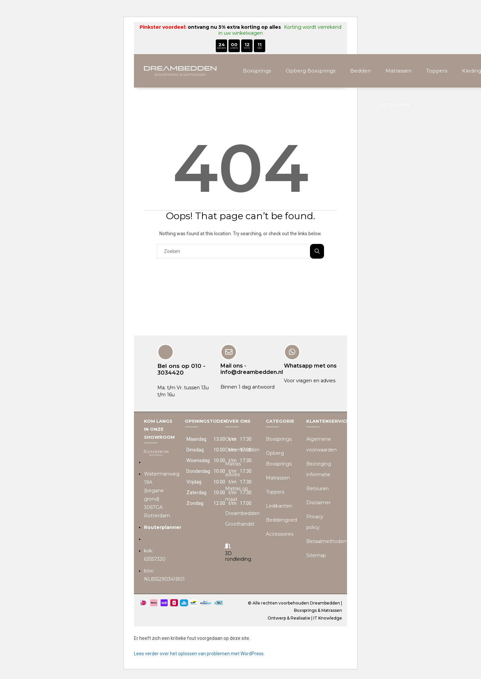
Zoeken (317, 251)
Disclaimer (318, 502)
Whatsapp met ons (310, 365)
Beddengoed (281, 520)
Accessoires (395, 104)
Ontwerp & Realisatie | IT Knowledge (305, 617)
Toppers (436, 70)
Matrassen (398, 70)
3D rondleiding (238, 556)
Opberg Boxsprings (310, 70)
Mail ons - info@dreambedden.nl (251, 368)
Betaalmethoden (326, 541)
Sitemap (316, 555)
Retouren (317, 488)
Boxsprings (257, 70)
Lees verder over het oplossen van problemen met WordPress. (199, 653)
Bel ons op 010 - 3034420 (181, 368)
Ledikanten (279, 506)
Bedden (360, 70)
